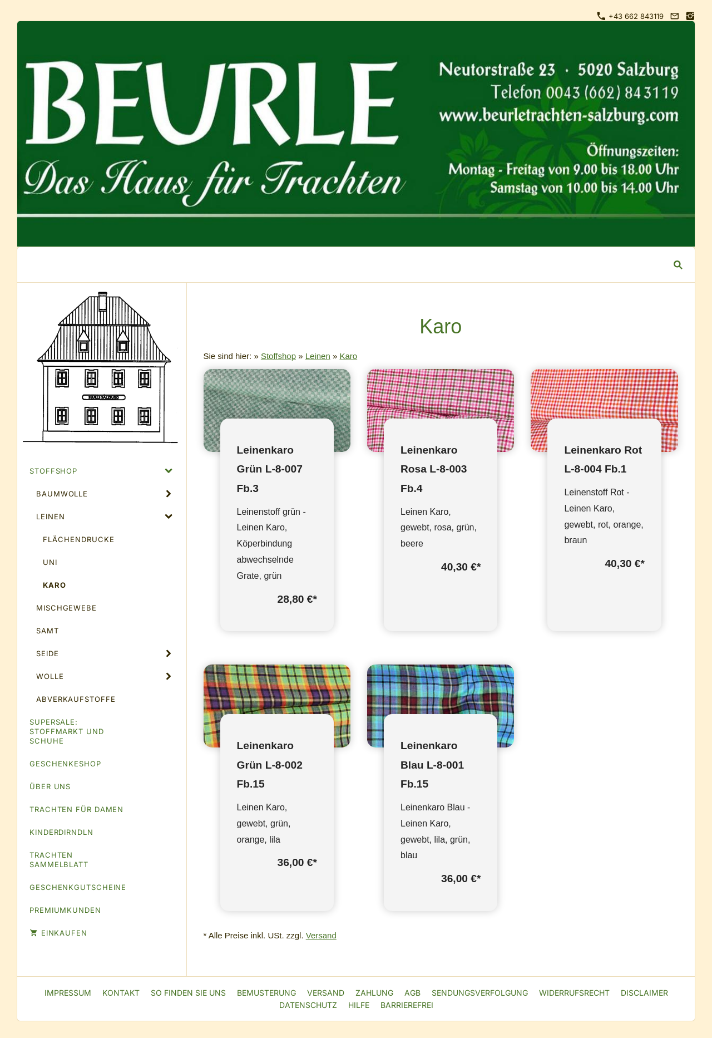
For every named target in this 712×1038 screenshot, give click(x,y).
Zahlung (374, 992)
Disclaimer (644, 992)
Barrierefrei (406, 1005)
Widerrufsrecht (574, 992)
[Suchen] (348, 264)
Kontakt (121, 992)
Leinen (317, 356)
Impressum (67, 992)
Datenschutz (308, 1005)
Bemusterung (266, 992)
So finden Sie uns (188, 992)
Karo (348, 356)
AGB (412, 992)
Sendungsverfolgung (480, 992)
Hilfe (358, 1005)
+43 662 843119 (630, 16)
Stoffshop (278, 356)
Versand (321, 935)
